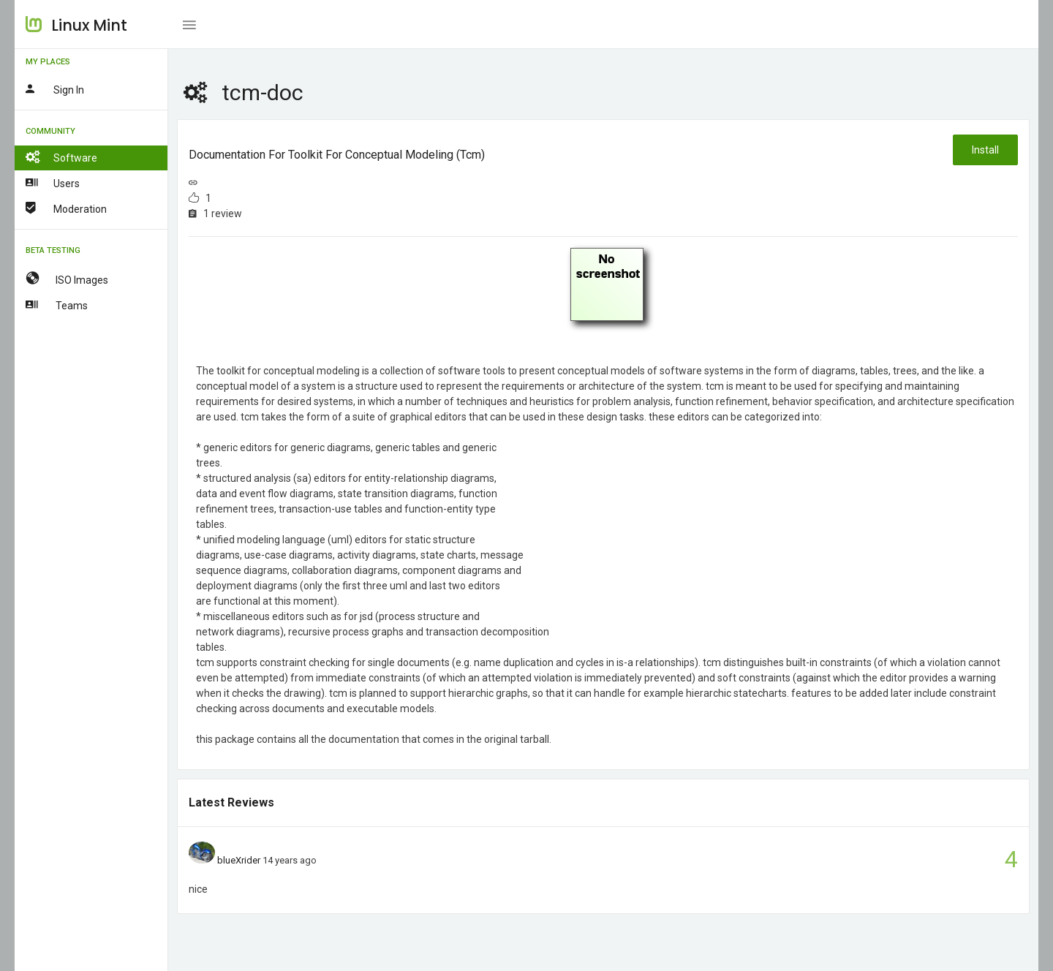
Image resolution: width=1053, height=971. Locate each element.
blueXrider (238, 860)
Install (985, 150)
